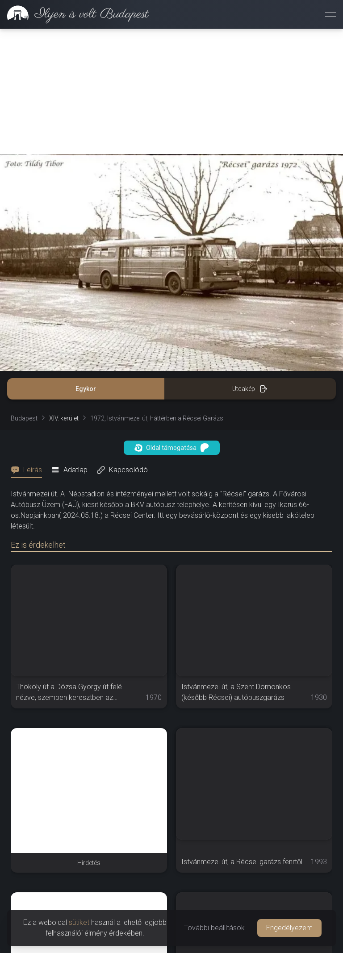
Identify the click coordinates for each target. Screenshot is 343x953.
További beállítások (214, 928)
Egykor (85, 263)
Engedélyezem (289, 928)
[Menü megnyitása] (330, 14)
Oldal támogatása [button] (171, 322)
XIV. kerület (64, 293)
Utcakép (250, 263)
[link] (74, 14)
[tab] (29, 345)
